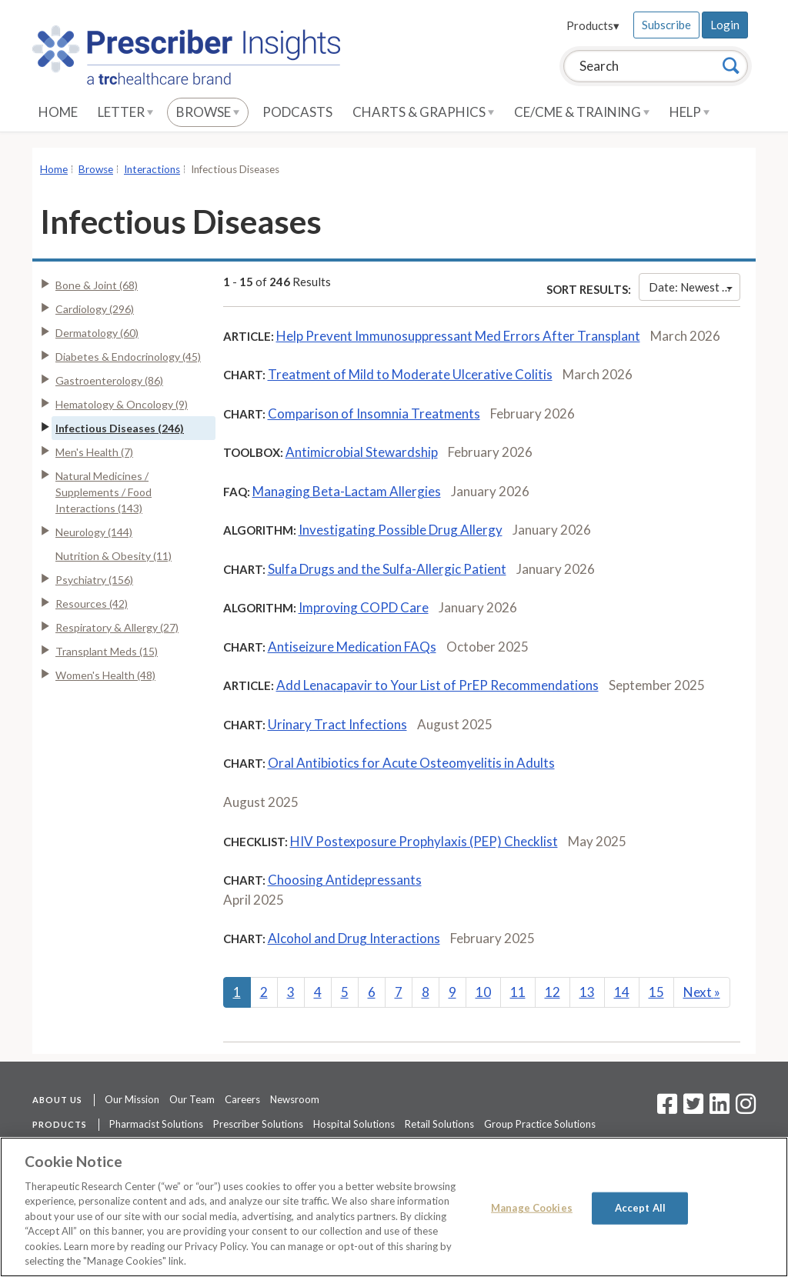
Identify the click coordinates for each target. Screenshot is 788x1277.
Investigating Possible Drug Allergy (401, 530)
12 (552, 992)
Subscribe (666, 25)
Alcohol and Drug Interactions (354, 938)
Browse (207, 112)
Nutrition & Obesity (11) (113, 555)
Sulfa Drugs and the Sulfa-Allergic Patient (387, 569)
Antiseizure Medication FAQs (352, 646)
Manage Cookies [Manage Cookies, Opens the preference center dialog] (532, 1208)
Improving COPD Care (364, 607)
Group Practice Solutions (540, 1124)
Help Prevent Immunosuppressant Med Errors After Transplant (458, 336)
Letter (125, 112)
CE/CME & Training (581, 112)
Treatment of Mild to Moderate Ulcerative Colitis (410, 374)
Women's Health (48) (105, 675)
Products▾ (592, 25)
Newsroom (294, 1099)
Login (725, 25)
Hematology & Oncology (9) (121, 404)
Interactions (152, 169)
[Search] (731, 65)
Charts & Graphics (423, 112)
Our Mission (132, 1099)
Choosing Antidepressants (345, 880)
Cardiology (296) (94, 308)
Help (689, 112)
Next (701, 992)
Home (58, 112)
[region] (394, 1207)
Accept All (640, 1208)
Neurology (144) (93, 531)
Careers (242, 1099)
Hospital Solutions (354, 1124)
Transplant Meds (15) (106, 651)
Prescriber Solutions (258, 1124)
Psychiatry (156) (94, 579)
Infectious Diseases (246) (119, 428)
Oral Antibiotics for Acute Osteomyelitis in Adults (411, 763)
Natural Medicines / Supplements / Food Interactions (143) (103, 492)
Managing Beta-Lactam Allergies (346, 491)
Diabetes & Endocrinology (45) (128, 356)
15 (656, 992)
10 (483, 992)
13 (587, 992)
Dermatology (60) (97, 332)
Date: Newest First (694, 287)
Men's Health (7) (94, 451)
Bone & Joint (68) (96, 285)
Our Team (192, 1099)
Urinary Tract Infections (337, 724)
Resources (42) (91, 603)
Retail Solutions (439, 1124)
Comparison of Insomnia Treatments (374, 413)
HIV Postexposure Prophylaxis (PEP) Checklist (424, 841)
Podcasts (297, 112)
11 (518, 992)
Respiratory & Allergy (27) (117, 627)
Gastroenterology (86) (109, 380)
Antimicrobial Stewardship (361, 452)
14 (621, 992)
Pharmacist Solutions (156, 1124)
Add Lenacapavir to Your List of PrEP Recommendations (437, 685)
